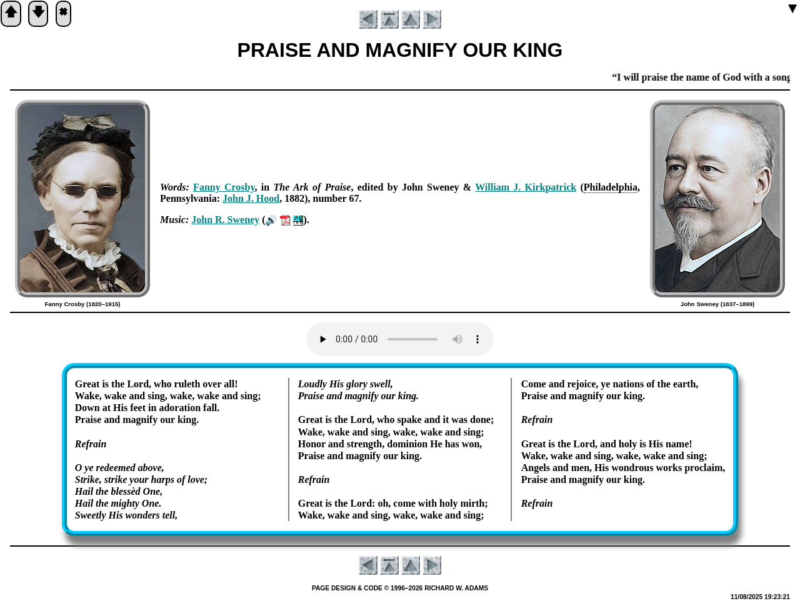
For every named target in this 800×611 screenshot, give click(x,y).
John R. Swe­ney (225, 219)
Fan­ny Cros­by (223, 187)
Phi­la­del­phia (611, 187)
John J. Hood (250, 198)
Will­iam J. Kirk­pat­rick (525, 187)
